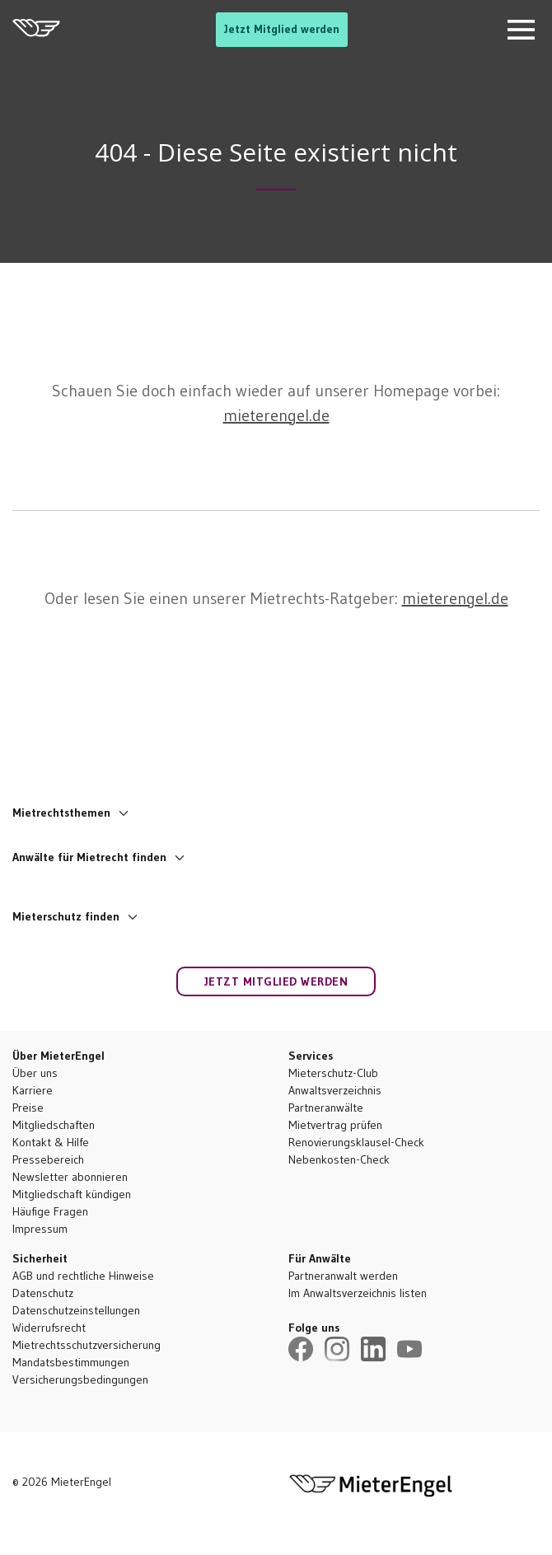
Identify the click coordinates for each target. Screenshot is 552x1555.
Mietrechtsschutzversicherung (86, 1344)
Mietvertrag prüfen (335, 1124)
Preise (28, 1107)
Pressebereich (48, 1159)
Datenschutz (42, 1293)
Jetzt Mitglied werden (281, 28)
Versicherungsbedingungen (80, 1379)
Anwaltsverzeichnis (334, 1090)
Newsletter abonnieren (70, 1176)
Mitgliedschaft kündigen (71, 1194)
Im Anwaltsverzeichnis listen (357, 1293)
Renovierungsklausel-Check (356, 1142)
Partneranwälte (325, 1107)
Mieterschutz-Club (333, 1073)
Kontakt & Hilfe (50, 1142)
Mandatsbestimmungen (70, 1362)
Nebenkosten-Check (339, 1159)
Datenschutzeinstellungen (76, 1310)
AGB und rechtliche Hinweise (83, 1275)
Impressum (40, 1228)
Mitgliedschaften (53, 1124)
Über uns (35, 1073)
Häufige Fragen (50, 1211)
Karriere (32, 1090)
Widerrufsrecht (49, 1327)
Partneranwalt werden (343, 1275)
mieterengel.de (276, 415)
